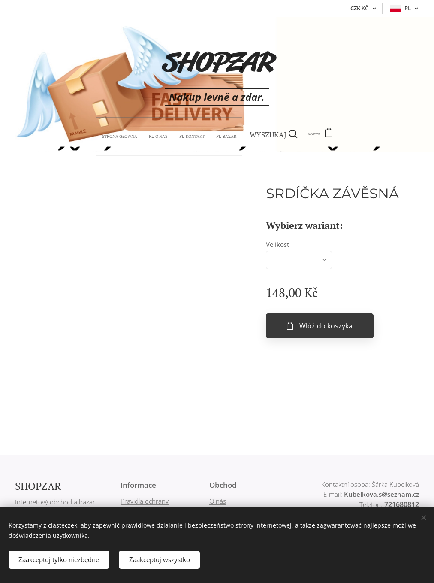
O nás (217, 501)
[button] (222, 134)
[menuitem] (137, 134)
